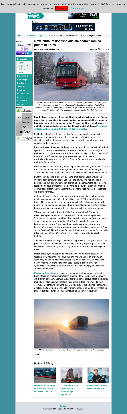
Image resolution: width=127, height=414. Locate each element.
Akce (21, 72)
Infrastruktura (23, 94)
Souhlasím (62, 8)
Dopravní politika (24, 79)
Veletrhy (22, 69)
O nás (19, 97)
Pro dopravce (22, 83)
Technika (21, 86)
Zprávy (21, 63)
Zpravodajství (29, 35)
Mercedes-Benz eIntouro (46, 273)
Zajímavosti (43, 35)
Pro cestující (22, 76)
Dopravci (21, 90)
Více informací (77, 8)
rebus (93, 49)
